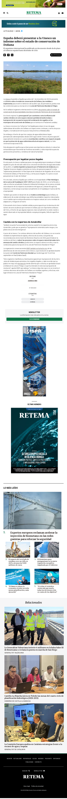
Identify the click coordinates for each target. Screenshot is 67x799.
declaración (22, 263)
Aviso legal (26, 787)
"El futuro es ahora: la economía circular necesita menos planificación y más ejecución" (18, 588)
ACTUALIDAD (17, 758)
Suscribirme (34, 319)
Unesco (32, 299)
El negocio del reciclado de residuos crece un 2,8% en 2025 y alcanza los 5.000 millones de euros (18, 561)
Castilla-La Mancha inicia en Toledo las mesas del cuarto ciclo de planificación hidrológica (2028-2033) (34, 697)
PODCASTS (48, 758)
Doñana (32, 302)
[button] (4, 55)
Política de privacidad (37, 787)
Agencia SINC (32, 281)
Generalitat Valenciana (14, 653)
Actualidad (8, 31)
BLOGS (34, 758)
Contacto (38, 762)
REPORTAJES (27, 758)
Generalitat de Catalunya (14, 749)
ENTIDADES (57, 758)
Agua (18, 31)
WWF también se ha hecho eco (36, 248)
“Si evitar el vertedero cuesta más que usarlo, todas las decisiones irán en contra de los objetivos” (47, 588)
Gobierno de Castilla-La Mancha (17, 701)
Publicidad (29, 762)
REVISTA (9, 758)
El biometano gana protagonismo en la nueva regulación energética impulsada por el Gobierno (46, 561)
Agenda (40, 758)
